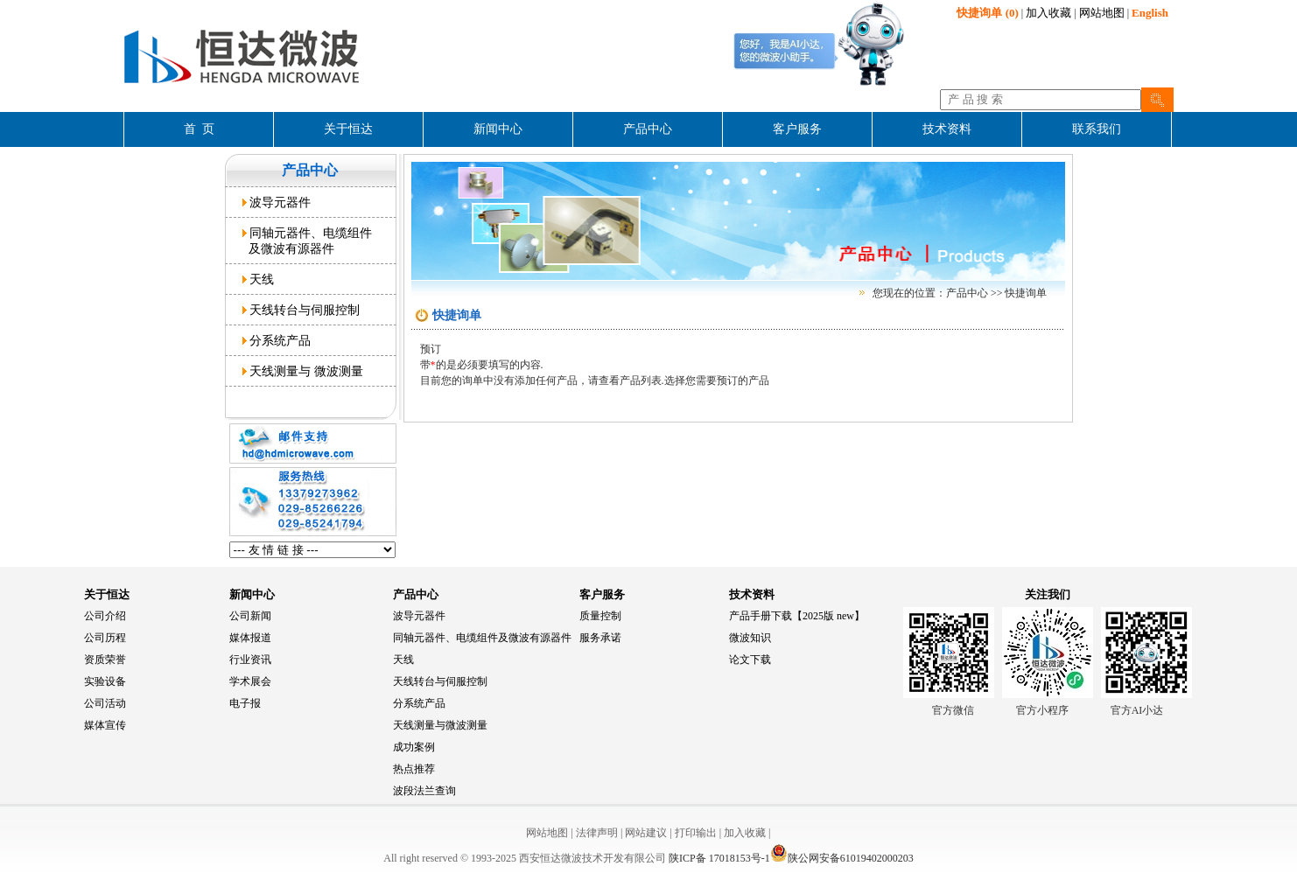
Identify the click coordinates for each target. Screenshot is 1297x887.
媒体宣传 (105, 725)
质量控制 (600, 616)
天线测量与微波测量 (440, 725)
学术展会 (250, 681)
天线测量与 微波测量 (303, 371)
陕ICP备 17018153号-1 (719, 858)
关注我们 (1047, 594)
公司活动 (105, 703)
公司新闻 (250, 616)
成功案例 (414, 747)
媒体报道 (250, 638)
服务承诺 (600, 638)
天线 (258, 279)
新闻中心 (252, 594)
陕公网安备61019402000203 (842, 858)
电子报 (245, 703)
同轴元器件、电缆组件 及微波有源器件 (307, 240)
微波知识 (750, 638)
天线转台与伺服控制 (301, 310)
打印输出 (696, 833)
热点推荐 (414, 769)
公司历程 (105, 638)
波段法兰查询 (424, 791)
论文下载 (750, 659)
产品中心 (415, 594)
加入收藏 (1048, 12)
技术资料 (752, 594)
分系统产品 (277, 340)
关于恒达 (107, 594)
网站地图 (1102, 12)
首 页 (199, 129)
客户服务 (602, 594)
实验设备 (105, 681)
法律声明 (597, 833)
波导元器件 (277, 202)
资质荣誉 (105, 659)
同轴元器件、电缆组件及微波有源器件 (482, 638)
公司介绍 (105, 616)
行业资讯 (250, 659)
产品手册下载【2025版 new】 (797, 616)
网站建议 (646, 833)
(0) (987, 12)
